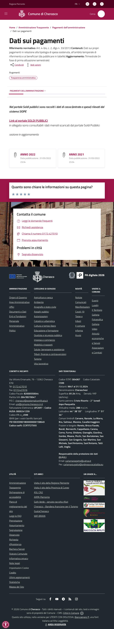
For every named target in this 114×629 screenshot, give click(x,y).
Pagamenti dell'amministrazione (68, 27)
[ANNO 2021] (64, 154)
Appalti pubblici (41, 311)
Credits (12, 572)
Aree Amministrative (19, 302)
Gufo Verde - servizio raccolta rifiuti (51, 502)
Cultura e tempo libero (45, 326)
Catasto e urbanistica (44, 321)
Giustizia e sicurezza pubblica (48, 335)
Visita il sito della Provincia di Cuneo (51, 487)
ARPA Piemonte (42, 497)
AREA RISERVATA (55, 624)
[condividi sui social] (16, 64)
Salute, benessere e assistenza (49, 349)
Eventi (95, 300)
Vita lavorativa (41, 363)
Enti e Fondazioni (17, 316)
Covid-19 (79, 311)
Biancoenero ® (82, 617)
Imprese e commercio (44, 340)
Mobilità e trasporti (43, 344)
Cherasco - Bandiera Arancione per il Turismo (56, 506)
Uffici (11, 307)
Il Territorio (97, 310)
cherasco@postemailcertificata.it (31, 400)
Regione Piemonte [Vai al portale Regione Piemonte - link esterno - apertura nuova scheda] (17, 3)
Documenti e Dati (17, 311)
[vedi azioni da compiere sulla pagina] (33, 64)
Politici (12, 330)
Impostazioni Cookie (19, 568)
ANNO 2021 (76, 154)
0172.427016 (20, 390)
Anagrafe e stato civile (45, 307)
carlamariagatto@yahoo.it (78, 461)
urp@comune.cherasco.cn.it (29, 404)
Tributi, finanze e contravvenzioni (50, 354)
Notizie (78, 297)
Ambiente (39, 302)
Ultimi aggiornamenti (19, 577)
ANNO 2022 (27, 154)
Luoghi (95, 305)
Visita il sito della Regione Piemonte (51, 483)
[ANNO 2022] (15, 154)
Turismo (37, 359)
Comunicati (80, 302)
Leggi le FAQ (15, 516)
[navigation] (6, 13)
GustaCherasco (41, 511)
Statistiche (14, 582)
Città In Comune (71, 613)
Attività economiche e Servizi (98, 338)
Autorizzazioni (41, 316)
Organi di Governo (18, 297)
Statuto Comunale (18, 553)
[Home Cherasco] (37, 14)
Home (12, 27)
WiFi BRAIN (39, 516)
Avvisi (78, 335)
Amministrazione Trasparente (34, 27)
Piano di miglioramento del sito (18, 506)
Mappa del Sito (16, 587)
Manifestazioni (82, 307)
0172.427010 (20, 386)
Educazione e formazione (46, 330)
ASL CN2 (38, 492)
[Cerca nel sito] (101, 13)
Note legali (14, 563)
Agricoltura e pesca (43, 297)
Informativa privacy (18, 558)
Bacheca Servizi (17, 549)
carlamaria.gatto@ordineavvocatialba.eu (83, 464)
